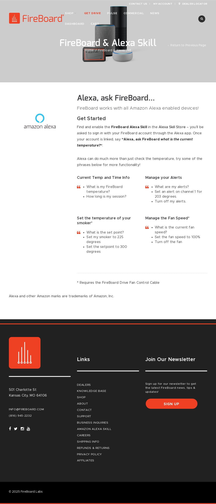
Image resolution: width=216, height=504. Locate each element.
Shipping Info (88, 441)
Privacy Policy (89, 454)
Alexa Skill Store (172, 127)
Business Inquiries (92, 422)
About (82, 403)
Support (84, 416)
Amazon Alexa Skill (94, 429)
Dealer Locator (193, 4)
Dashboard (74, 24)
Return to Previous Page (188, 45)
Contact (84, 410)
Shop (69, 13)
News (154, 13)
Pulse (112, 13)
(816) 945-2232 (20, 415)
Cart (95, 24)
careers (84, 435)
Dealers (84, 384)
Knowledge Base (91, 391)
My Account (162, 4)
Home (89, 50)
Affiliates (85, 460)
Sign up (171, 404)
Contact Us (138, 4)
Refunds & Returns (93, 448)
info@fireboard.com (26, 409)
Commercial (134, 13)
